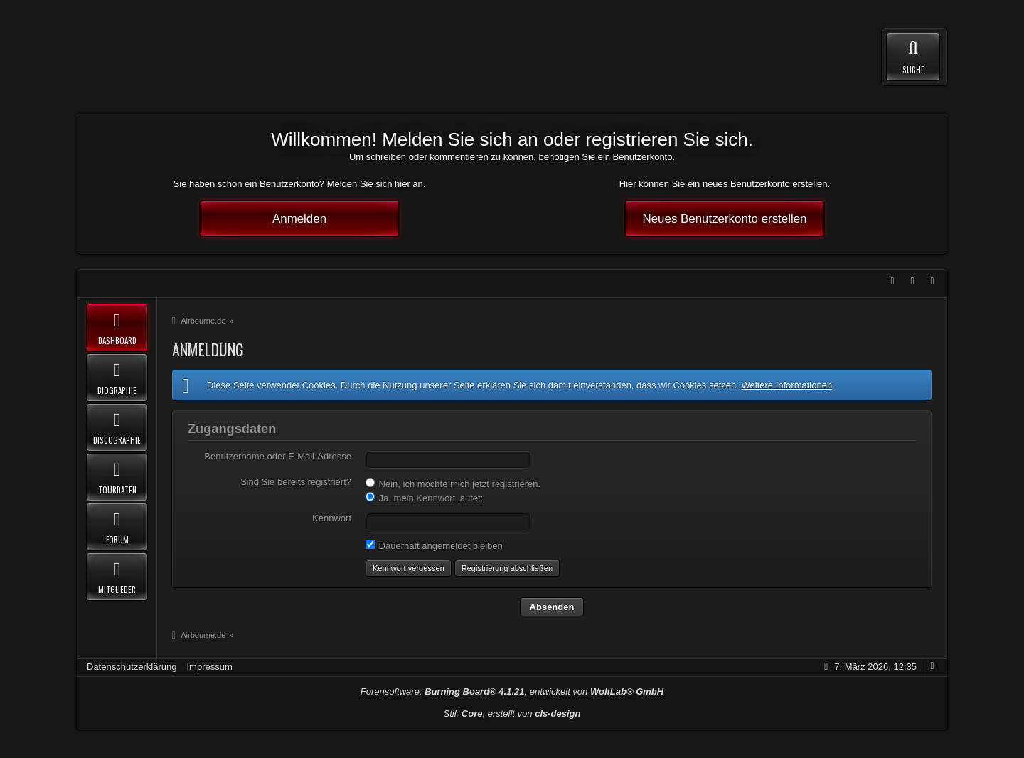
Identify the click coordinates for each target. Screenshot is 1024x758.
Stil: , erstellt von (512, 713)
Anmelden (299, 218)
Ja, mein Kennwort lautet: (424, 497)
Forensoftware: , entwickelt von (512, 691)
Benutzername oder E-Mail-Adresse (277, 456)
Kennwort (331, 518)
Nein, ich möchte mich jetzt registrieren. (453, 483)
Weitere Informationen (786, 385)
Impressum (209, 666)
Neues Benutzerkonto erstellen (725, 218)
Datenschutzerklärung (131, 666)
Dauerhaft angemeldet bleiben (434, 545)
